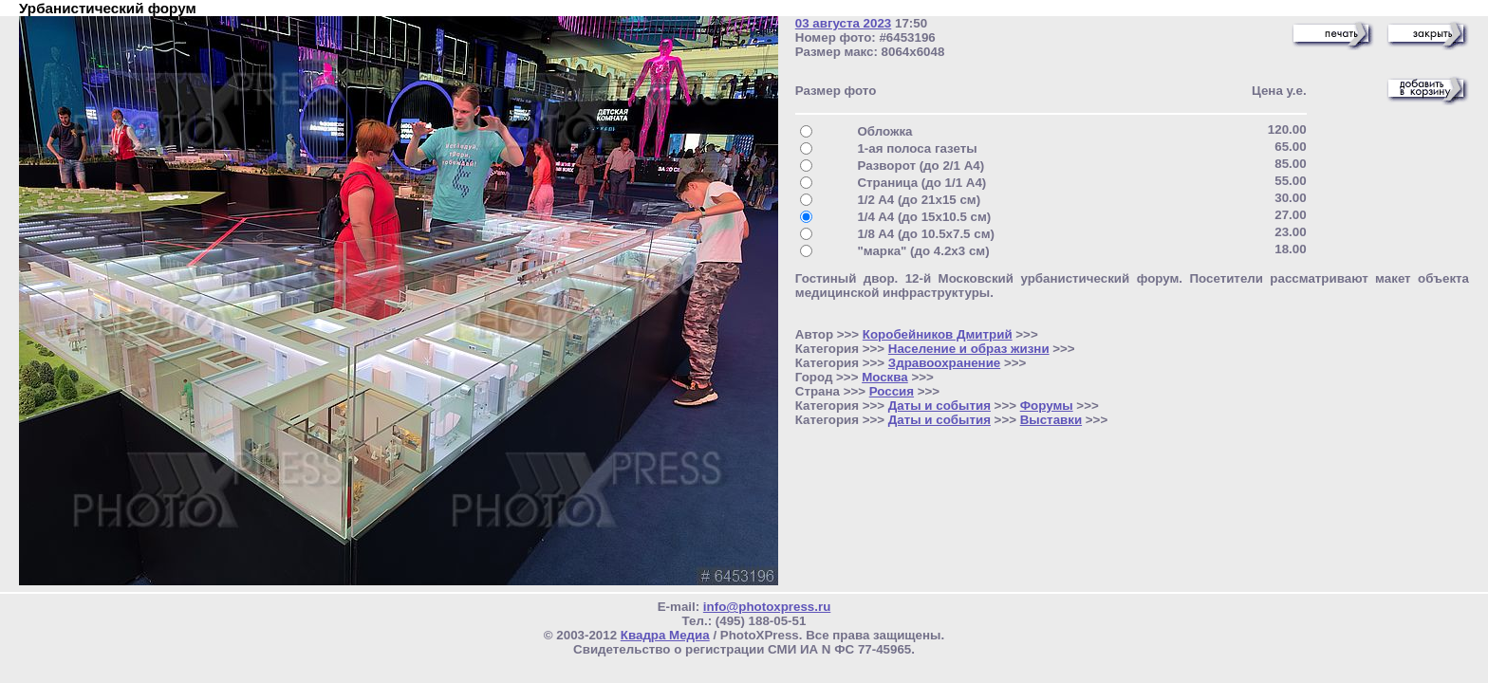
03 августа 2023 (843, 23)
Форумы (1046, 405)
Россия (891, 391)
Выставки (1051, 420)
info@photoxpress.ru (766, 607)
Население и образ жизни (969, 349)
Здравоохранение (944, 363)
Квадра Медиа (665, 635)
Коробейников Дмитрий (938, 334)
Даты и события (939, 405)
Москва (885, 377)
